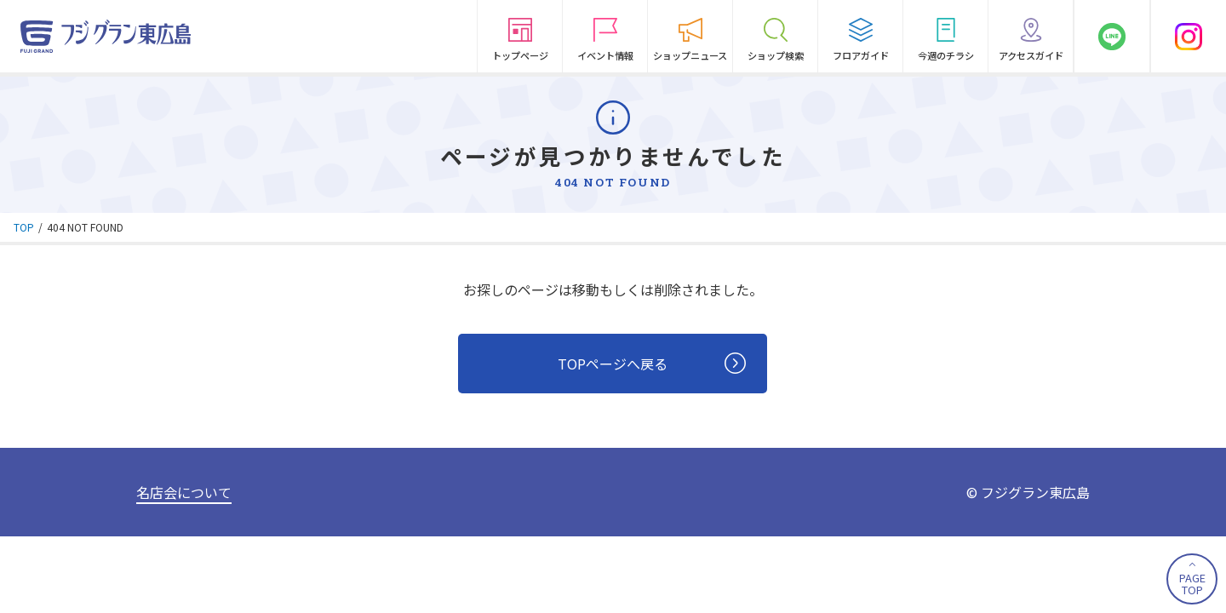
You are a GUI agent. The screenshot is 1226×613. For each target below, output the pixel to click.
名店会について (184, 492)
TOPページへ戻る (652, 364)
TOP (24, 227)
